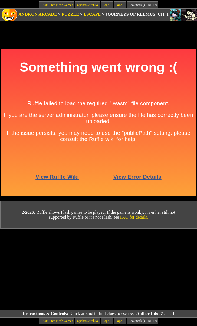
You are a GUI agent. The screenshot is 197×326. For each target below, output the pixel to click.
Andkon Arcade (37, 14)
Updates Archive (87, 5)
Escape (92, 14)
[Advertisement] (99, 269)
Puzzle (70, 14)
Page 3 (120, 5)
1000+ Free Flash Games (56, 5)
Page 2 (107, 5)
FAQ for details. (134, 217)
